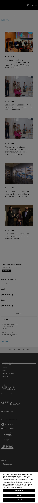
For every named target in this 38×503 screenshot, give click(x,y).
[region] (19, 487)
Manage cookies (19, 490)
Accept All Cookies (19, 500)
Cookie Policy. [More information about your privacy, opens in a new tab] (18, 487)
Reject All (19, 495)
